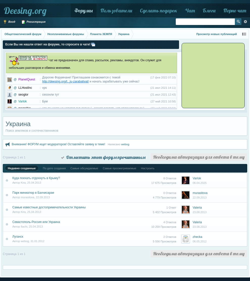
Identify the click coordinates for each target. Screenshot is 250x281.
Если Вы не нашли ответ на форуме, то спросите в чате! (47, 44)
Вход (9, 22)
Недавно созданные (22, 168)
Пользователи (116, 10)
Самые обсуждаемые (84, 168)
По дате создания (54, 168)
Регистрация (33, 22)
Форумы (83, 10)
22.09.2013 (200, 197)
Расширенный (245, 21)
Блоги (209, 10)
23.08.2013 (200, 212)
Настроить (148, 168)
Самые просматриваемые (119, 168)
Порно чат (234, 10)
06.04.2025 (200, 182)
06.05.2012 (200, 241)
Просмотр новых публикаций (216, 34)
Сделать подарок (158, 10)
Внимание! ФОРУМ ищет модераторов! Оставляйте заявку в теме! (58, 144)
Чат (190, 10)
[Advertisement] (214, 75)
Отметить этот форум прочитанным (103, 157)
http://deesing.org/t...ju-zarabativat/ (65, 81)
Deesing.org (25, 10)
